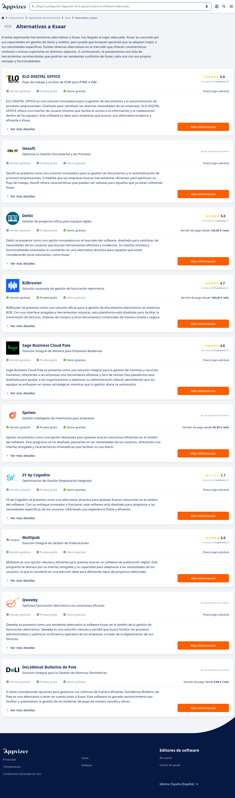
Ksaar (68, 17)
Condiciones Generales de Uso (22, 774)
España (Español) (185, 784)
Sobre (85, 758)
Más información (203, 127)
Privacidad (9, 759)
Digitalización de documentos (44, 17)
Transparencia (11, 766)
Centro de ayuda (170, 765)
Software (86, 765)
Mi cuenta (166, 758)
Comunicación (16, 17)
